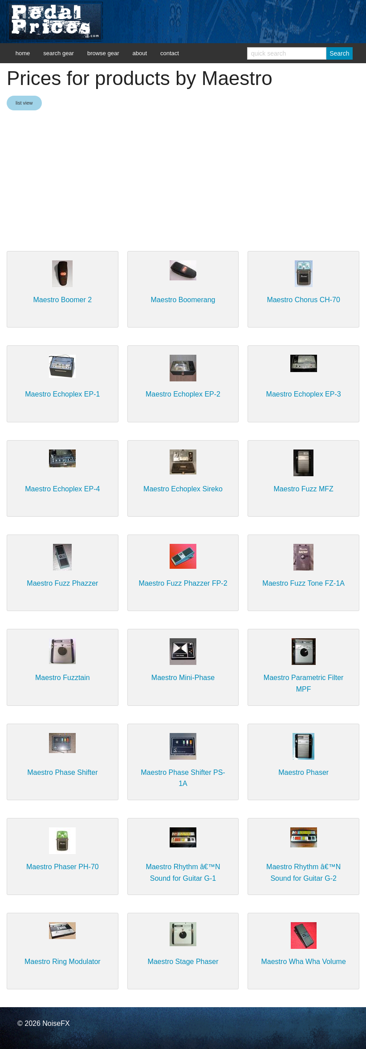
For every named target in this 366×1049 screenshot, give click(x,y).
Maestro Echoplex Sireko (183, 489)
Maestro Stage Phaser (182, 961)
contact (169, 53)
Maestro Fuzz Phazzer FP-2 (182, 583)
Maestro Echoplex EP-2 (183, 394)
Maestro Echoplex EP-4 (62, 489)
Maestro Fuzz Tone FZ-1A (303, 583)
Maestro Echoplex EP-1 (62, 394)
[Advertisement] (183, 181)
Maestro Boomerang (183, 300)
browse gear (103, 53)
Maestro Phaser (303, 772)
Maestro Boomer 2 (62, 300)
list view (24, 102)
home (23, 53)
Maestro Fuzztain (62, 677)
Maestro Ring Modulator (62, 961)
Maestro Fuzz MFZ (303, 489)
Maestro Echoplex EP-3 (303, 394)
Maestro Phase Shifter (62, 772)
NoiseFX (55, 1023)
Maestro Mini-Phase (183, 677)
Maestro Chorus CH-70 (303, 300)
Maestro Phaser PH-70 (62, 867)
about (139, 53)
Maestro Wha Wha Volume (303, 961)
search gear (58, 53)
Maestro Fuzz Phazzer (62, 583)
